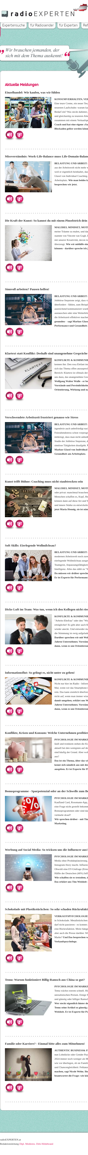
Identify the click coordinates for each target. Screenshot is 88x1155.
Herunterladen (19, 135)
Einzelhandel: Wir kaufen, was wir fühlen (32, 92)
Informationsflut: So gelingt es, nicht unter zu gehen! (40, 672)
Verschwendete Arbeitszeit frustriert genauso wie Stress (41, 417)
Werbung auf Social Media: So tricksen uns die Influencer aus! (46, 849)
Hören (9, 135)
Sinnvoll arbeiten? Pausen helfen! (27, 289)
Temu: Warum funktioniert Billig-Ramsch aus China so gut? (45, 979)
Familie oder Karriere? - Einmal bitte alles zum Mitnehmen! (45, 1043)
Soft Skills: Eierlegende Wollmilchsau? (30, 545)
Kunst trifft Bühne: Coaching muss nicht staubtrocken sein (44, 481)
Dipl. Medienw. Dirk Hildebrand (36, 1143)
